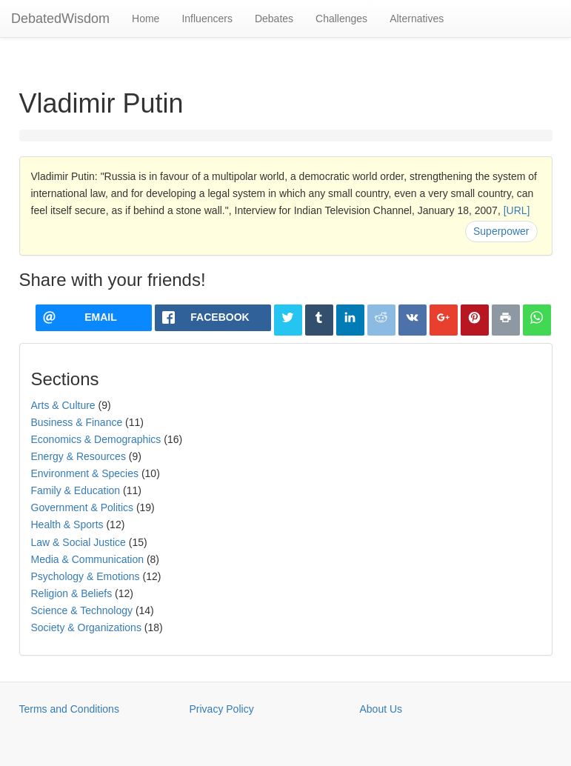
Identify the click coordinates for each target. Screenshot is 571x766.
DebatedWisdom (60, 18)
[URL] (517, 210)
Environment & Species (85, 473)
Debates (274, 18)
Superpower (501, 231)
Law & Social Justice (78, 542)
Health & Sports (67, 524)
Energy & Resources (78, 456)
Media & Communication (87, 559)
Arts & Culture (63, 405)
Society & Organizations (86, 627)
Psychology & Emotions (85, 576)
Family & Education (76, 490)
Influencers (206, 18)
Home (145, 18)
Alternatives (417, 18)
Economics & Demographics (96, 439)
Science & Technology (82, 610)
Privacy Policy (222, 709)
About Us (381, 709)
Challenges (341, 18)
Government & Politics (82, 507)
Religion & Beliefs (72, 593)
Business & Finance (77, 422)
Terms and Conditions (69, 709)
